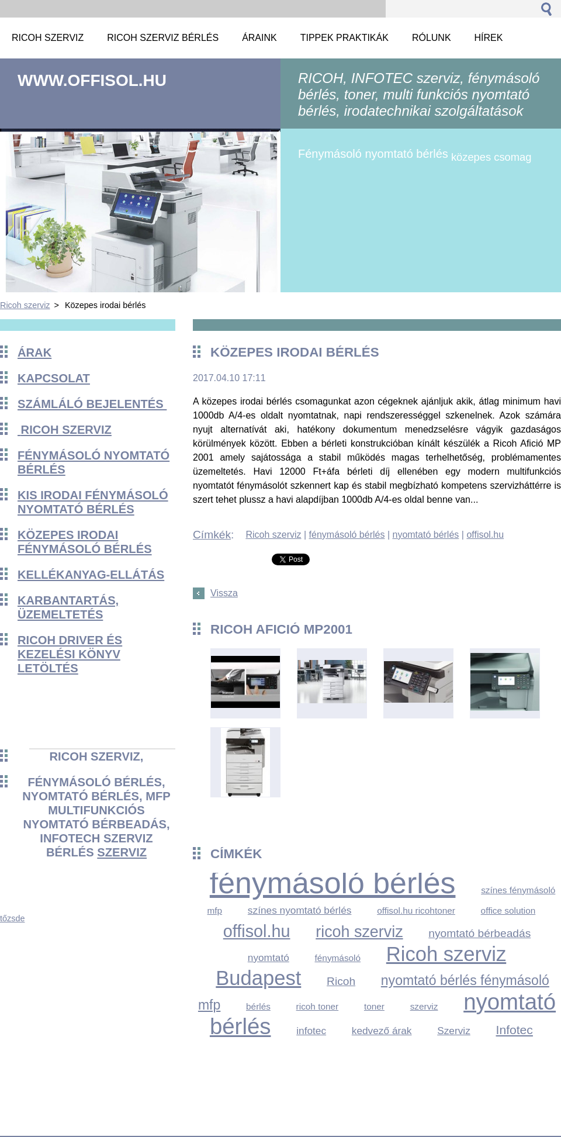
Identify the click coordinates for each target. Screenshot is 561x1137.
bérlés (258, 1006)
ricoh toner (317, 1006)
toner (374, 1006)
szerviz (122, 852)
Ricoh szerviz (25, 305)
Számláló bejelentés (92, 404)
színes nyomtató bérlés (300, 910)
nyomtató (268, 957)
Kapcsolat (54, 378)
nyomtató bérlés (425, 535)
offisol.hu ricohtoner (416, 910)
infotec (311, 1030)
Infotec (514, 1029)
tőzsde (12, 918)
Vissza (224, 593)
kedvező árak (382, 1030)
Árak (34, 352)
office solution (508, 910)
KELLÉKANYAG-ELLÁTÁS (91, 574)
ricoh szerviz (359, 932)
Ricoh (341, 981)
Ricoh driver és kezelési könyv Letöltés (70, 654)
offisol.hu (485, 535)
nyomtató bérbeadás (479, 933)
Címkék (212, 534)
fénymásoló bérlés (347, 535)
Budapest (258, 978)
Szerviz (453, 1030)
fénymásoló (338, 958)
